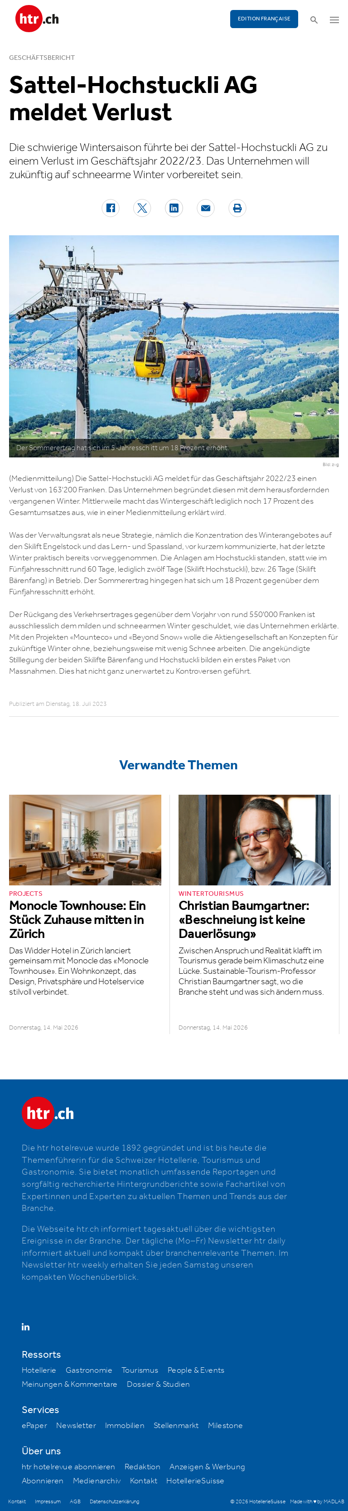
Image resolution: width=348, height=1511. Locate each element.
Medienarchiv (97, 1481)
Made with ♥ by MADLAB (317, 1501)
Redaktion (143, 1467)
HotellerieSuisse (195, 1481)
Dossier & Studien (158, 1384)
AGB (75, 1501)
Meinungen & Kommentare (70, 1384)
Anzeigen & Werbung (207, 1467)
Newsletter (76, 1425)
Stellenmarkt (176, 1425)
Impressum (48, 1501)
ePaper (34, 1425)
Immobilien (125, 1425)
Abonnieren (43, 1481)
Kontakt (144, 1481)
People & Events (196, 1370)
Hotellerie (39, 1370)
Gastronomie (89, 1370)
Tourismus (140, 1370)
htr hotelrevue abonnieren (69, 1467)
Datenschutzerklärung (114, 1501)
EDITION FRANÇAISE (264, 19)
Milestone (225, 1425)
